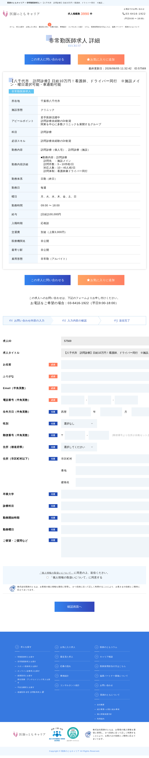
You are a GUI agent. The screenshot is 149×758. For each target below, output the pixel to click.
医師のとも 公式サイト (106, 726)
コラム (87, 27)
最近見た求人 (43, 25)
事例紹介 (63, 27)
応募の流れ (54, 27)
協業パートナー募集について (114, 678)
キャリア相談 (106, 659)
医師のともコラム (109, 649)
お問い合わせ (106, 687)
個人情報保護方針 (104, 716)
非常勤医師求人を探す (26, 664)
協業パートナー (117, 27)
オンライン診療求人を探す (28, 673)
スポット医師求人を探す (27, 669)
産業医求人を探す (24, 678)
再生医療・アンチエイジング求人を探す (33, 683)
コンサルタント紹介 (75, 27)
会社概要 (101, 707)
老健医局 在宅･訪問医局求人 (29, 694)
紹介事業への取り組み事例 (108, 711)
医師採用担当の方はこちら (100, 27)
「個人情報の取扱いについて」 (56, 575)
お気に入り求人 (31, 27)
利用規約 (101, 721)
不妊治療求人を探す (25, 690)
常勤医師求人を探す (25, 659)
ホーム (12, 27)
